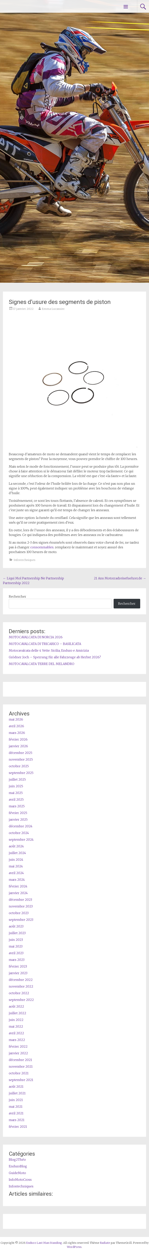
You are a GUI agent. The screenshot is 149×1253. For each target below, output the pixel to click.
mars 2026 (17, 733)
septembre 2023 (21, 920)
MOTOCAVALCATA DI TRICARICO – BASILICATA (45, 644)
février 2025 (18, 813)
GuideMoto (17, 1173)
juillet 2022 (17, 1013)
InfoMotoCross (20, 1180)
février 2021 (18, 1127)
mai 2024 (16, 866)
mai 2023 (15, 946)
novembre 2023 (21, 906)
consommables (42, 547)
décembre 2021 (20, 1060)
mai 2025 (16, 793)
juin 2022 (16, 1020)
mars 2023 (16, 960)
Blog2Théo (17, 1160)
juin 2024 (16, 860)
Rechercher (17, 596)
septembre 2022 (21, 1000)
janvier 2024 (18, 893)
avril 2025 (16, 799)
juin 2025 (16, 786)
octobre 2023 (19, 913)
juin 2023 (16, 940)
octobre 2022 (19, 993)
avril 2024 (16, 873)
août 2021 (16, 1086)
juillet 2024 (17, 853)
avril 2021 (16, 1113)
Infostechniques (24, 560)
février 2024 (18, 886)
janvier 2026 (18, 746)
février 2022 (18, 1046)
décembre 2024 (20, 826)
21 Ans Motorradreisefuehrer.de (120, 578)
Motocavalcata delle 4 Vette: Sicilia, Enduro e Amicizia (49, 650)
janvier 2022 (18, 1053)
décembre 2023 (20, 900)
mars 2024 (17, 880)
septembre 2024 (21, 839)
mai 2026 (16, 719)
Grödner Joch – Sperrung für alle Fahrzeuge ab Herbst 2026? (55, 657)
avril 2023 (16, 953)
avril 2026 (16, 726)
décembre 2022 (21, 980)
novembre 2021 (21, 1066)
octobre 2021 (19, 1073)
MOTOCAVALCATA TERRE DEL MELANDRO (41, 664)
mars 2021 (16, 1120)
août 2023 (16, 926)
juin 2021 (16, 1100)
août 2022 (16, 1006)
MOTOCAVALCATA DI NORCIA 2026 (36, 637)
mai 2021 (15, 1106)
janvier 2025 (18, 819)
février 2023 (18, 966)
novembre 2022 (21, 986)
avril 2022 (16, 1033)
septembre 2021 (21, 1080)
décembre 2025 (20, 753)
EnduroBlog (18, 1166)
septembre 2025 (21, 773)
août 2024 (16, 846)
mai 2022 (16, 1026)
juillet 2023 (17, 933)
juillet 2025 (17, 779)
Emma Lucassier (53, 309)
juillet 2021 (17, 1093)
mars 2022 (17, 1040)
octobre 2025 (19, 766)
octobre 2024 (19, 833)
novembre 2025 (21, 759)
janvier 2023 (18, 973)
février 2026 (18, 739)
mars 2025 (17, 806)
